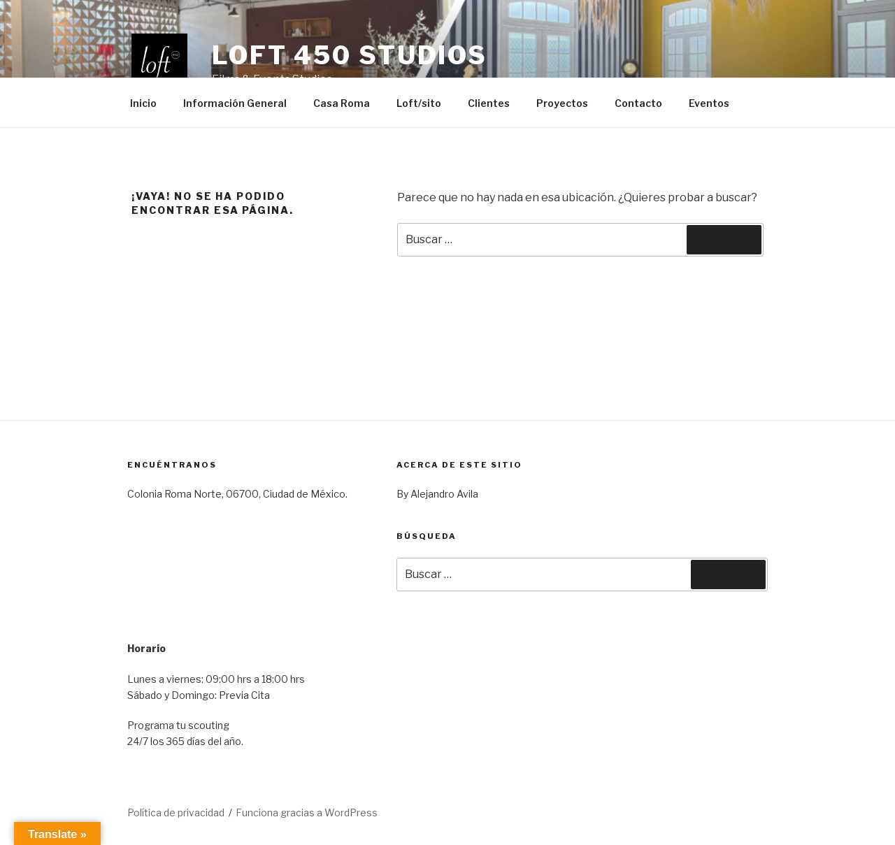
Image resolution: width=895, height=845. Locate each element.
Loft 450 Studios (349, 55)
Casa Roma (341, 103)
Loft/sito (418, 103)
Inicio (143, 103)
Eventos (709, 103)
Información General (235, 103)
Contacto (638, 103)
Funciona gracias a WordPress (307, 812)
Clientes (489, 103)
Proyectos (562, 103)
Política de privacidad (175, 812)
